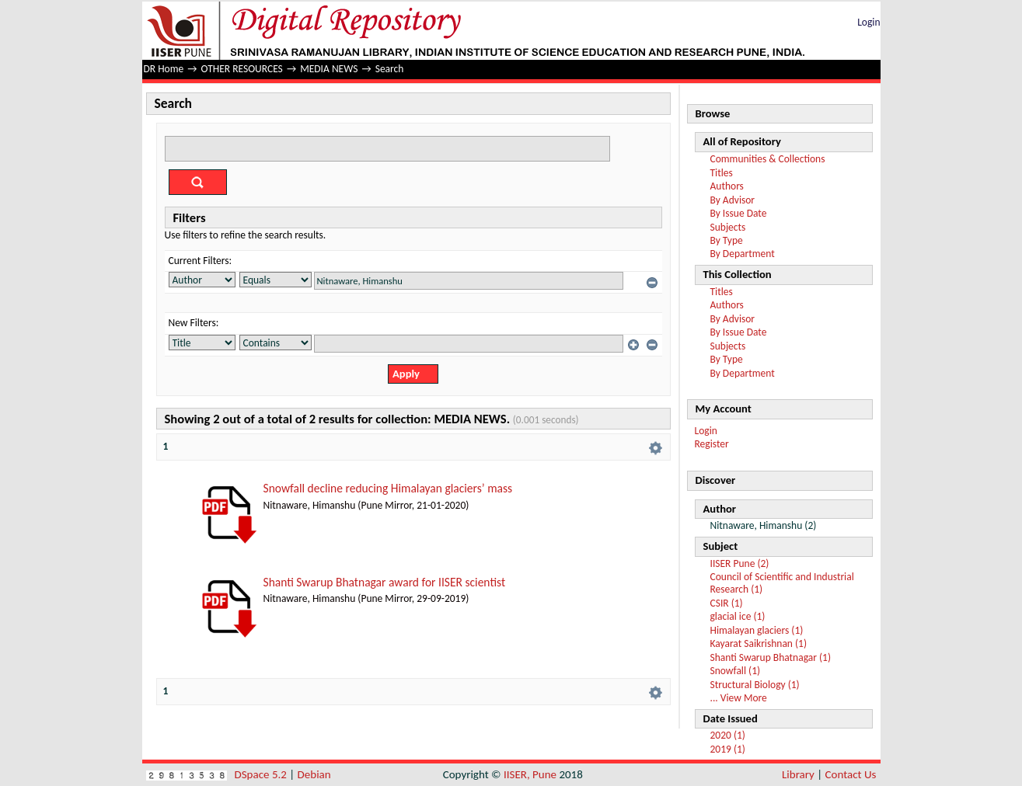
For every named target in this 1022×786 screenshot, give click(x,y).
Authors (727, 186)
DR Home (164, 68)
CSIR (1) (726, 603)
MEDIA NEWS (329, 68)
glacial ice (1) (738, 616)
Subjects (728, 227)
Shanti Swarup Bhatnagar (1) (771, 657)
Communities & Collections (767, 158)
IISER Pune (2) (739, 563)
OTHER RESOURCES (242, 68)
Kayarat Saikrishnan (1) (758, 643)
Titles (721, 172)
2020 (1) (727, 735)
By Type (726, 240)
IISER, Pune (530, 774)
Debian (314, 774)
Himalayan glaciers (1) (757, 630)
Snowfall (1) (735, 670)
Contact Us (851, 774)
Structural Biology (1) (755, 684)
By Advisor (732, 200)
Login (868, 22)
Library (798, 774)
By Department (742, 253)
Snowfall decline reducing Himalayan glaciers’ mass (388, 488)
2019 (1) (727, 749)
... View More (738, 697)
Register (712, 443)
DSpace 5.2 (262, 774)
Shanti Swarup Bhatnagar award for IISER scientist (384, 582)
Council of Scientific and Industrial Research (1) (782, 583)
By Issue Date (738, 213)
